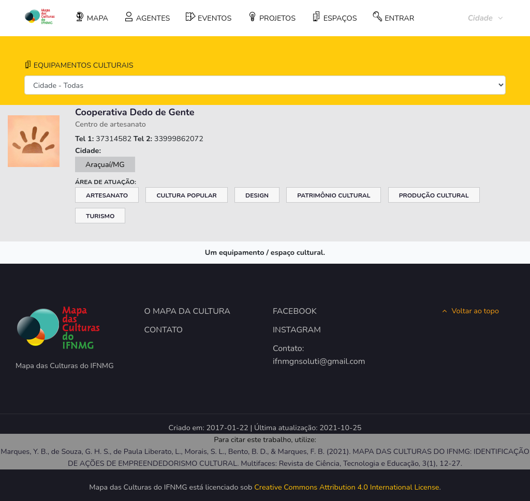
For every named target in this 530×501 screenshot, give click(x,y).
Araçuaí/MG (105, 164)
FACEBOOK (295, 311)
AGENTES (147, 17)
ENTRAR (393, 17)
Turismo (100, 216)
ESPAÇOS (334, 17)
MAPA (91, 17)
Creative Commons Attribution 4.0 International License (346, 487)
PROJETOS (271, 17)
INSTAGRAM (297, 330)
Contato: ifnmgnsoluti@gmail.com (308, 355)
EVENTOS (208, 17)
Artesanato (107, 195)
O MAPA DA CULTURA (187, 311)
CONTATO (163, 330)
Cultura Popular (186, 195)
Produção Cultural (434, 195)
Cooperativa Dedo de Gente (135, 112)
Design (257, 195)
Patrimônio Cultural (333, 195)
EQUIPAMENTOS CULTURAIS (79, 65)
